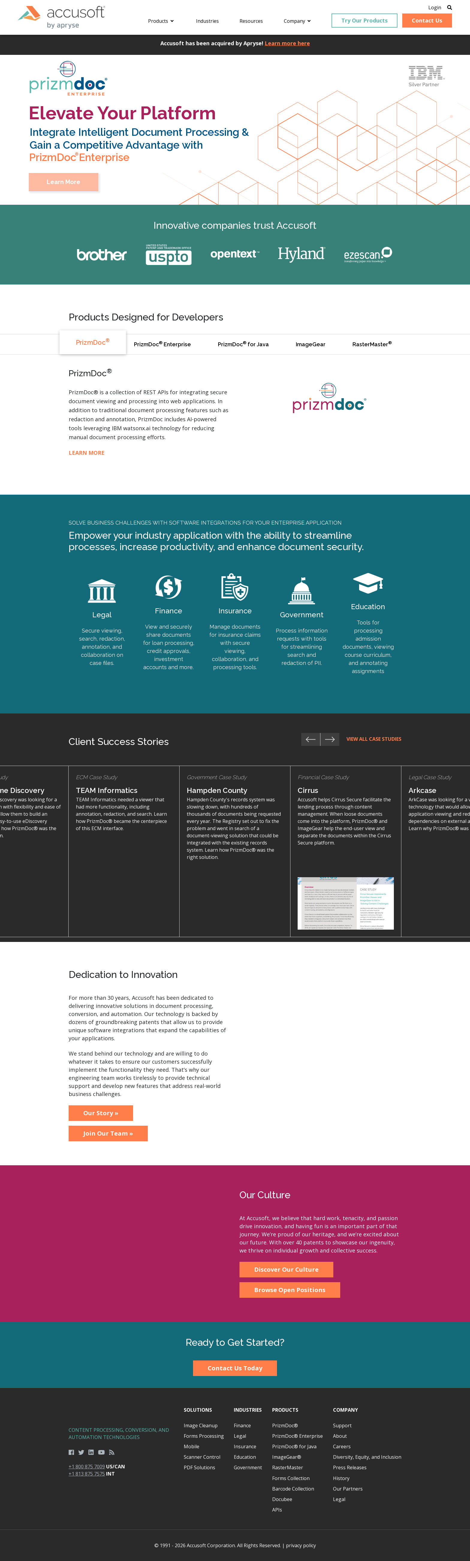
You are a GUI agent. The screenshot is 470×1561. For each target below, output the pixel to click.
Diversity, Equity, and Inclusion (367, 1457)
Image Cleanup (201, 1425)
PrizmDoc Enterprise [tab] (162, 343)
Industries (248, 1410)
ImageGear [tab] (311, 344)
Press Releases (350, 1467)
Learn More (87, 452)
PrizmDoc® (285, 1425)
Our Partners (348, 1488)
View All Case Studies (374, 739)
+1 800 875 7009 (87, 1466)
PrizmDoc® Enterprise (297, 1436)
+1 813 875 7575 (87, 1473)
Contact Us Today (235, 1368)
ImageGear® (286, 1457)
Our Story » (100, 1113)
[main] (235, 711)
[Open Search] (449, 7)
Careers (342, 1446)
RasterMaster (287, 1467)
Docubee (282, 1499)
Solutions (198, 1410)
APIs (277, 1509)
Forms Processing (204, 1436)
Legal (240, 1436)
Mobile (191, 1446)
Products (285, 1410)
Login (434, 7)
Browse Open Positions (290, 1290)
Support (342, 1425)
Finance (242, 1425)
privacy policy (301, 1545)
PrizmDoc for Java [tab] (243, 343)
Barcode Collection (293, 1488)
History (341, 1478)
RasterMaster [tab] (372, 343)
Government (248, 1467)
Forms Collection (291, 1478)
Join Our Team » (108, 1133)
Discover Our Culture (286, 1269)
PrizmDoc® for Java (294, 1446)
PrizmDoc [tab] (93, 342)
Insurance (245, 1446)
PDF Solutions (199, 1467)
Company (345, 1410)
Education (245, 1457)
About (340, 1436)
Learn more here (287, 43)
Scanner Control (202, 1457)
